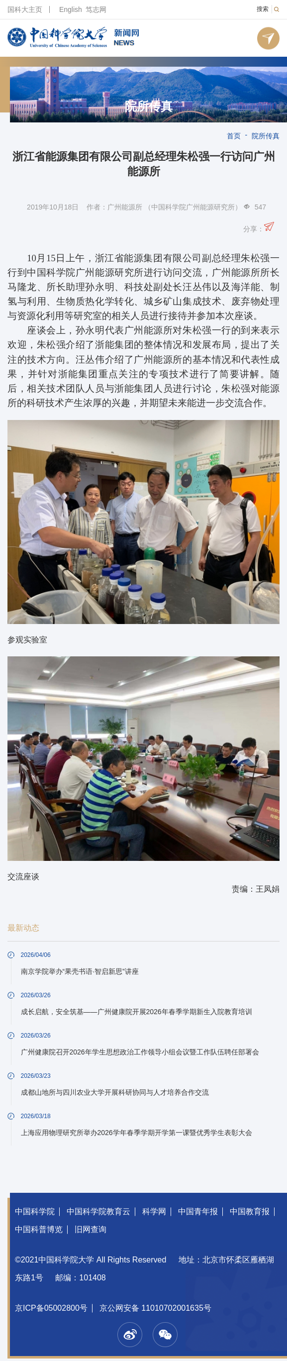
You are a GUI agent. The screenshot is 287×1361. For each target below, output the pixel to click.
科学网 (154, 1211)
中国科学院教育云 (98, 1211)
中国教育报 (250, 1211)
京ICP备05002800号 (51, 1308)
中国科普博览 (39, 1229)
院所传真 (149, 106)
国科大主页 (24, 9)
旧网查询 (90, 1229)
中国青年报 (198, 1211)
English (70, 9)
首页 (234, 136)
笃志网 (96, 9)
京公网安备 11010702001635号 (155, 1308)
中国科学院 (35, 1211)
